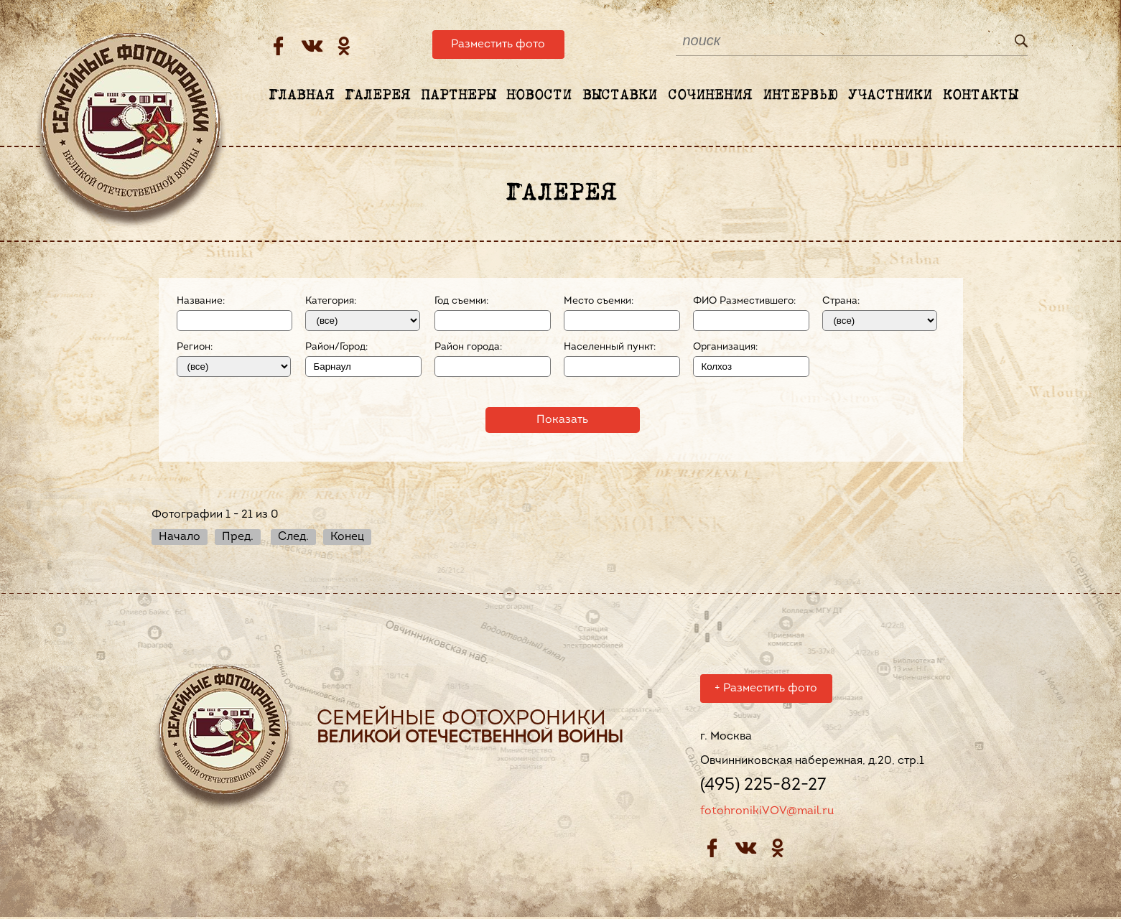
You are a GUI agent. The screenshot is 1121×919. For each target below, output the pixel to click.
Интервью (800, 95)
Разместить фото (498, 44)
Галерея (377, 95)
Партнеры (458, 95)
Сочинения (710, 95)
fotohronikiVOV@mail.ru (767, 813)
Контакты (980, 95)
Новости (539, 95)
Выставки (619, 95)
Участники (890, 95)
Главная (301, 95)
